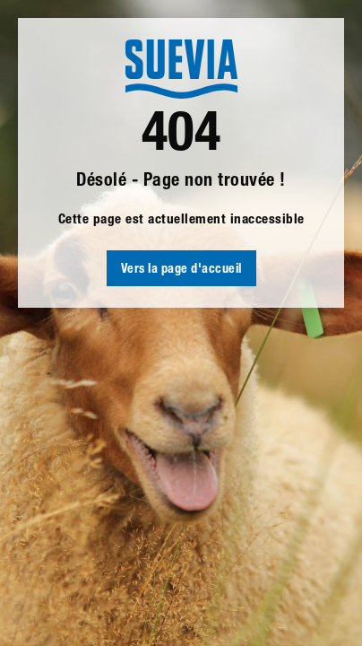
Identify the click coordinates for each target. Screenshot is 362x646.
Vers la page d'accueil (181, 270)
